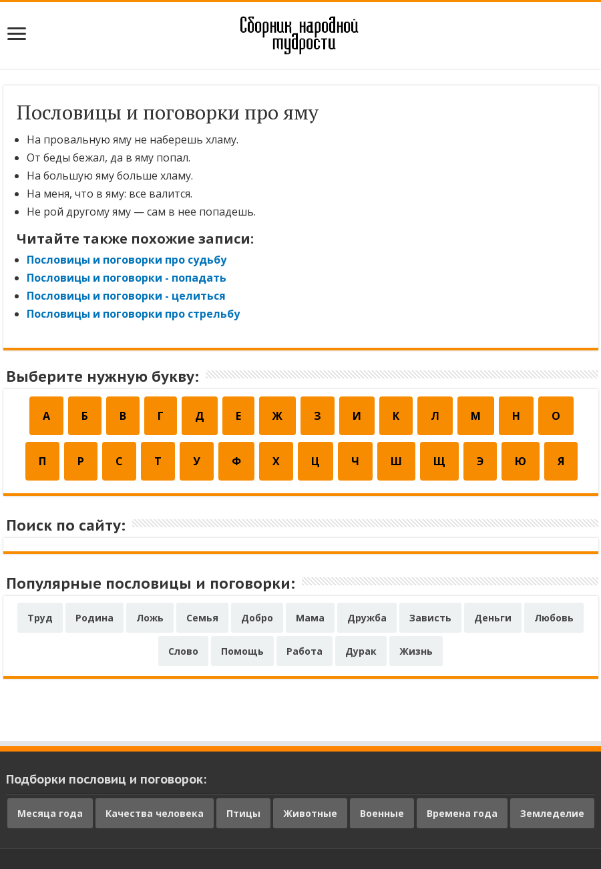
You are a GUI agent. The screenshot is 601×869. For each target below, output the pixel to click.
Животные (310, 813)
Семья (202, 617)
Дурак (361, 651)
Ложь (150, 617)
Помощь (242, 651)
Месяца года (50, 813)
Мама (310, 617)
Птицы (243, 813)
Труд (40, 617)
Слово (183, 651)
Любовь (554, 617)
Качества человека (155, 813)
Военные (382, 813)
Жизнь (416, 651)
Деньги (493, 617)
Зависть (430, 617)
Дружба (367, 617)
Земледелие (552, 813)
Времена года (462, 813)
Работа (304, 651)
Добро (257, 617)
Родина (94, 617)
